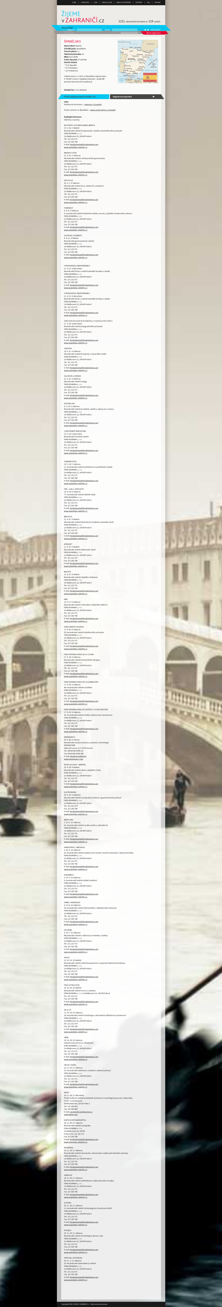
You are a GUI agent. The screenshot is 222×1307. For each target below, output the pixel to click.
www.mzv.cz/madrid (93, 104)
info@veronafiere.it (78, 756)
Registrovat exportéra (122, 96)
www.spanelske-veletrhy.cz (75, 147)
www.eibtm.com (71, 1114)
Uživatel (70, 29)
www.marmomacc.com (73, 759)
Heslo (107, 29)
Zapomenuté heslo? (129, 33)
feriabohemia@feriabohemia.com (84, 144)
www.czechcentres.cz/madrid (103, 110)
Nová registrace (154, 33)
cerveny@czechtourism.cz (81, 1112)
